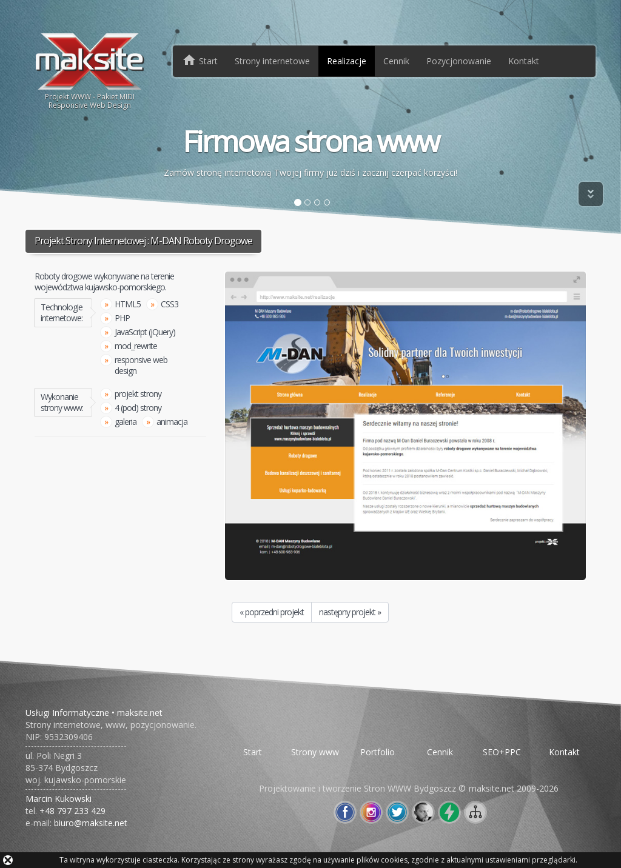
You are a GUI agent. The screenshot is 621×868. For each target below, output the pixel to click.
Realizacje (346, 61)
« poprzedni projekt (272, 612)
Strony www (315, 752)
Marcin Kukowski (58, 798)
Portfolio (377, 752)
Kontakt (523, 61)
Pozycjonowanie (458, 61)
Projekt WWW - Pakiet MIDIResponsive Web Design (90, 70)
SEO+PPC (502, 752)
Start (252, 752)
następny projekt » (350, 612)
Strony (272, 61)
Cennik (396, 61)
